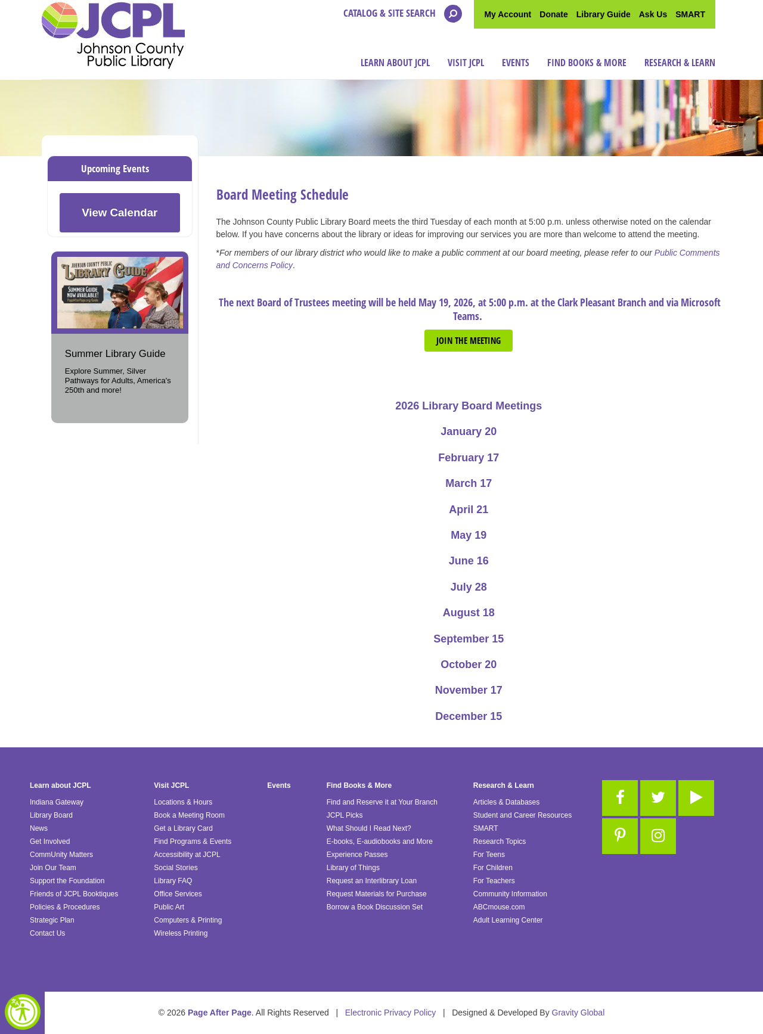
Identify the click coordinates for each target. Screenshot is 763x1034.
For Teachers (494, 881)
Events (515, 62)
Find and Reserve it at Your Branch (382, 802)
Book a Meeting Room (189, 815)
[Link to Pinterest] (620, 836)
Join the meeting (468, 340)
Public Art (169, 907)
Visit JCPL (466, 62)
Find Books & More (586, 62)
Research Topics (499, 841)
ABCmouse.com (499, 907)
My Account (507, 14)
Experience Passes (357, 854)
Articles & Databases (506, 802)
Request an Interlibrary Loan (372, 881)
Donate (553, 14)
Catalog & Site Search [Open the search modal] (402, 14)
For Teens (489, 854)
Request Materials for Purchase (377, 894)
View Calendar (119, 212)
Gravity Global (578, 1012)
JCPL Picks (345, 815)
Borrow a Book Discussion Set (375, 907)
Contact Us (47, 933)
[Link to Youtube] (696, 798)
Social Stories (175, 868)
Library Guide (603, 14)
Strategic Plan (52, 920)
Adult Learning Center (508, 920)
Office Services (177, 894)
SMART (690, 14)
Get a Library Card (183, 828)
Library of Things (353, 868)
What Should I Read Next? (369, 828)
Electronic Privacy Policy (390, 1012)
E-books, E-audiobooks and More (380, 841)
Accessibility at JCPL (187, 854)
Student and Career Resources (522, 815)
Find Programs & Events (192, 841)
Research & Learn (679, 62)
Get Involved (50, 841)
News (39, 828)
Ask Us (653, 14)
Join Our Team (53, 868)
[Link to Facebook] (620, 798)
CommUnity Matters (61, 854)
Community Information (510, 894)
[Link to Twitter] (658, 798)
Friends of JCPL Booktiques (74, 894)
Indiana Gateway (56, 802)
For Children (493, 868)
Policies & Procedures (65, 907)
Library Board (51, 815)
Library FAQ (173, 881)
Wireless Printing (180, 933)
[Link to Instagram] (658, 836)
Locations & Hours (183, 802)
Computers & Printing (188, 920)
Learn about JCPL (395, 62)
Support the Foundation (67, 881)
